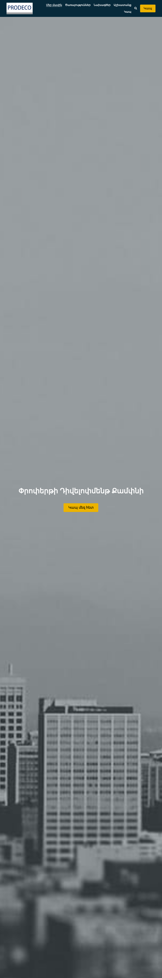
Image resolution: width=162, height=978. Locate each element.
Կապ (148, 8)
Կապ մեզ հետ (81, 507)
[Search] (135, 8)
